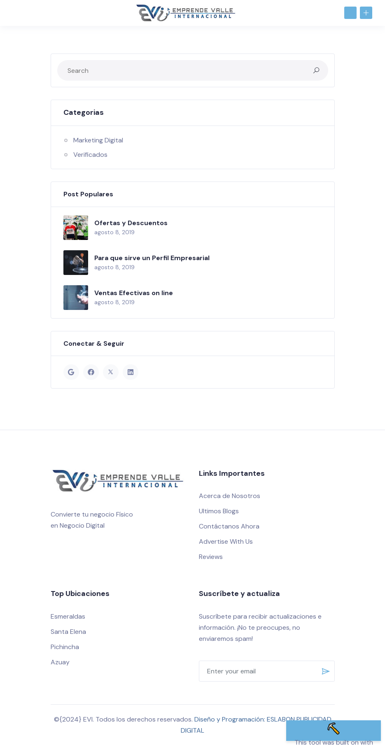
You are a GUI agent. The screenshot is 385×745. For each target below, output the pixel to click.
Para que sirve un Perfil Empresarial (152, 258)
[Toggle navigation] (16, 12)
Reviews (211, 556)
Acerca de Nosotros (229, 495)
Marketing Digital (98, 140)
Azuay (60, 662)
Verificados (90, 154)
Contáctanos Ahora (229, 526)
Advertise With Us (226, 541)
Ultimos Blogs (219, 511)
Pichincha (65, 647)
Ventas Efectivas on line (133, 293)
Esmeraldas (68, 616)
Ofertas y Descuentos (131, 223)
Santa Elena (68, 631)
